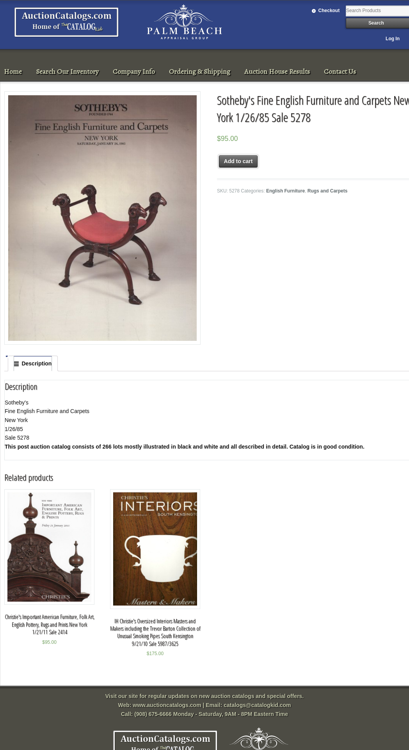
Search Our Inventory (67, 71)
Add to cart (238, 161)
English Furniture (285, 191)
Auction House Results (277, 71)
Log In (393, 38)
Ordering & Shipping (199, 71)
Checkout (329, 10)
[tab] (33, 363)
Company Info (134, 71)
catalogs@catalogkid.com (257, 705)
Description (36, 363)
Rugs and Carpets (328, 191)
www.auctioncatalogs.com (167, 705)
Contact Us (340, 71)
